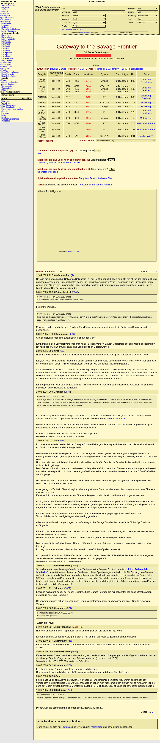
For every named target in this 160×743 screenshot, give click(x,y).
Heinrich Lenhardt (146, 123)
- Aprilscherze (5, 21)
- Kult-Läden (5, 47)
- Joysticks (4, 68)
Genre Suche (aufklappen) (71, 30)
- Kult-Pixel (4, 49)
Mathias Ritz (146, 118)
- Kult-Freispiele (6, 59)
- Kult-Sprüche (6, 53)
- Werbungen (5, 19)
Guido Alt (146, 98)
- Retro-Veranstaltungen (9, 72)
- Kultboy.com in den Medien (11, 109)
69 (71, 640)
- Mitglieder (4, 90)
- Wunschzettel (6, 86)
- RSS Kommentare (8, 105)
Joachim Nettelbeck (146, 80)
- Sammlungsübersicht (9, 82)
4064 (81, 627)
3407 (67, 588)
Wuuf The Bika (73, 162)
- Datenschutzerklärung (9, 119)
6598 (72, 334)
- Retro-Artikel (5, 62)
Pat (39, 153)
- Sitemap (4, 111)
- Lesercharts (5, 23)
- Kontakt (3, 117)
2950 (70, 690)
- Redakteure (5, 27)
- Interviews (4, 25)
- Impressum (5, 121)
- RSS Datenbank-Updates (10, 107)
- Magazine (4, 8)
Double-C (42, 162)
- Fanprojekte (5, 64)
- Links (2, 115)
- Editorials (4, 13)
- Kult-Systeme (6, 55)
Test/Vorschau (84, 33)
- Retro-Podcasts (7, 74)
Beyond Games (58, 68)
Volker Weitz (146, 136)
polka (55, 172)
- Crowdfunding (6, 66)
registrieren (97, 727)
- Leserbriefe (5, 15)
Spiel (69, 251)
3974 (67, 391)
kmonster (42, 172)
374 (69, 608)
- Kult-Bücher (5, 43)
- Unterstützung (6, 88)
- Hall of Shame (6, 37)
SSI (82, 68)
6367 (62, 351)
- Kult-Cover (5, 45)
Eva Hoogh (146, 95)
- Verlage (3, 9)
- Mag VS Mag (6, 60)
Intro (74, 251)
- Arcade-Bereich (6, 84)
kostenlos (67, 727)
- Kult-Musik (5, 41)
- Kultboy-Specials (7, 39)
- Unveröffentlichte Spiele (10, 29)
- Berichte (4, 11)
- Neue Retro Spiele (8, 76)
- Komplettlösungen (8, 31)
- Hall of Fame (6, 35)
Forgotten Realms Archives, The (95, 178)
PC (78, 251)
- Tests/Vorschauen (7, 6)
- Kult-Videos (5, 57)
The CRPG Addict (116, 418)
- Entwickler (5, 70)
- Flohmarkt (4, 113)
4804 (74, 565)
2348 (75, 292)
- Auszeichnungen (7, 17)
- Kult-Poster (5, 51)
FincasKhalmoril (56, 162)
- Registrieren (5, 101)
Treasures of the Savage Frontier (95, 184)
